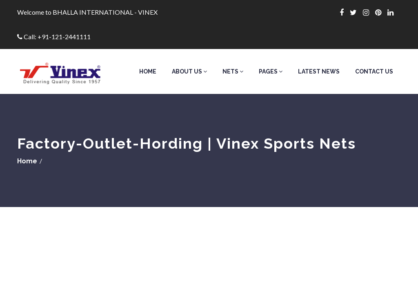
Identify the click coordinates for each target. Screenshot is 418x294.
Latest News (319, 71)
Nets (232, 71)
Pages (270, 71)
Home (147, 71)
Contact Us (374, 71)
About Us (189, 71)
